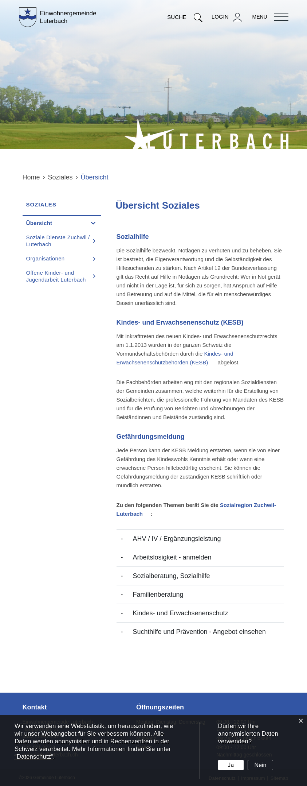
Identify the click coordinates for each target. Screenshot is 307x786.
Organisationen (45, 258)
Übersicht (56, 223)
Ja (231, 765)
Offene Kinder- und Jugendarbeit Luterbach (56, 276)
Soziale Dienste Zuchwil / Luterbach (58, 240)
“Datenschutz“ (34, 756)
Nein (261, 765)
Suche (184, 17)
